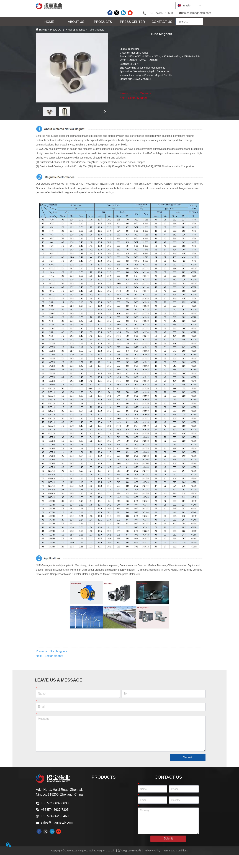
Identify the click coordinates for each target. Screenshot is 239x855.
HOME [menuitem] (49, 22)
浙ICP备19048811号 (129, 850)
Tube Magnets (96, 29)
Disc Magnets (142, 93)
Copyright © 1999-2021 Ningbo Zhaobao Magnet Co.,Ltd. (83, 850)
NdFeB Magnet (76, 29)
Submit (187, 757)
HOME (43, 29)
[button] (76, 21)
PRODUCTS (57, 29)
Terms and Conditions (176, 850)
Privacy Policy (152, 850)
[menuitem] (76, 21)
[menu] (105, 21)
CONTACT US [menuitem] (162, 22)
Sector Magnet (137, 97)
